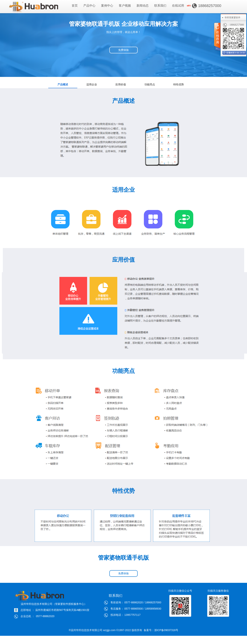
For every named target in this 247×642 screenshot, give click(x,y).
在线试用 (178, 5)
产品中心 (89, 5)
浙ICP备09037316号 (166, 630)
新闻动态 (143, 5)
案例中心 (107, 5)
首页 (75, 5)
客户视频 (125, 5)
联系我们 (160, 5)
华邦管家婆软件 (232, 17)
